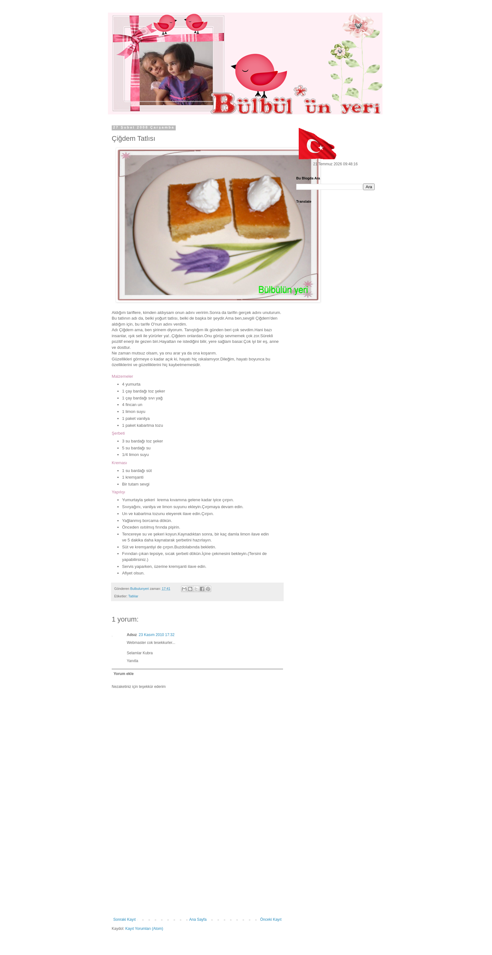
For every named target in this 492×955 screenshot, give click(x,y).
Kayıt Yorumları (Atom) (144, 928)
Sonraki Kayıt (124, 919)
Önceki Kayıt (270, 919)
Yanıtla (132, 661)
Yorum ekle (124, 674)
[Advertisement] (197, 870)
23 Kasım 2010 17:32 (156, 635)
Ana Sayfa (197, 919)
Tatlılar (133, 596)
